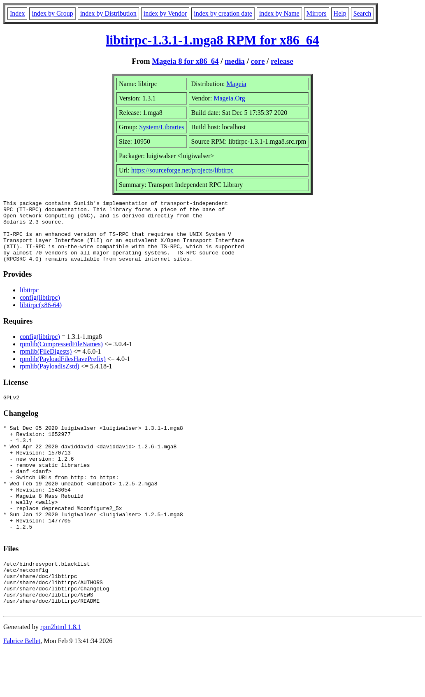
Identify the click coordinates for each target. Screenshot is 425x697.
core (258, 61)
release (282, 61)
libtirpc (29, 302)
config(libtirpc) (40, 309)
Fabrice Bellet (21, 686)
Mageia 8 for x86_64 (185, 61)
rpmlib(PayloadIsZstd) (49, 378)
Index (17, 13)
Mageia (236, 83)
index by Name (279, 13)
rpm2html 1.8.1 (60, 672)
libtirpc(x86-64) (41, 317)
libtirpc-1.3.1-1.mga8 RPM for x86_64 (212, 40)
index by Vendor (165, 13)
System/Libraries (161, 127)
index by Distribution (108, 13)
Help (340, 13)
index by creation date (223, 13)
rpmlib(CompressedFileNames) (61, 356)
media (235, 61)
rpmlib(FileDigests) (46, 363)
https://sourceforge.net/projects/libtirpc (182, 170)
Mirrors (317, 13)
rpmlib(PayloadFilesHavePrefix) (63, 371)
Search (362, 13)
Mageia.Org (229, 98)
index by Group (52, 13)
